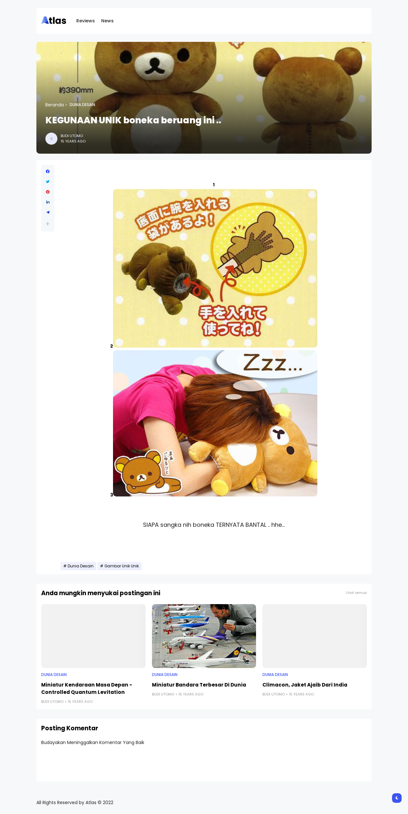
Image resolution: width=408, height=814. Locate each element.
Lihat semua (356, 592)
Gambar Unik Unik (121, 566)
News (107, 21)
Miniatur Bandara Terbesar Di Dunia (199, 684)
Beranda (54, 105)
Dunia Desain (82, 104)
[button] (47, 224)
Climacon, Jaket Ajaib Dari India (304, 684)
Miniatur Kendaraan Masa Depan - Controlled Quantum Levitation (86, 688)
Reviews (85, 21)
